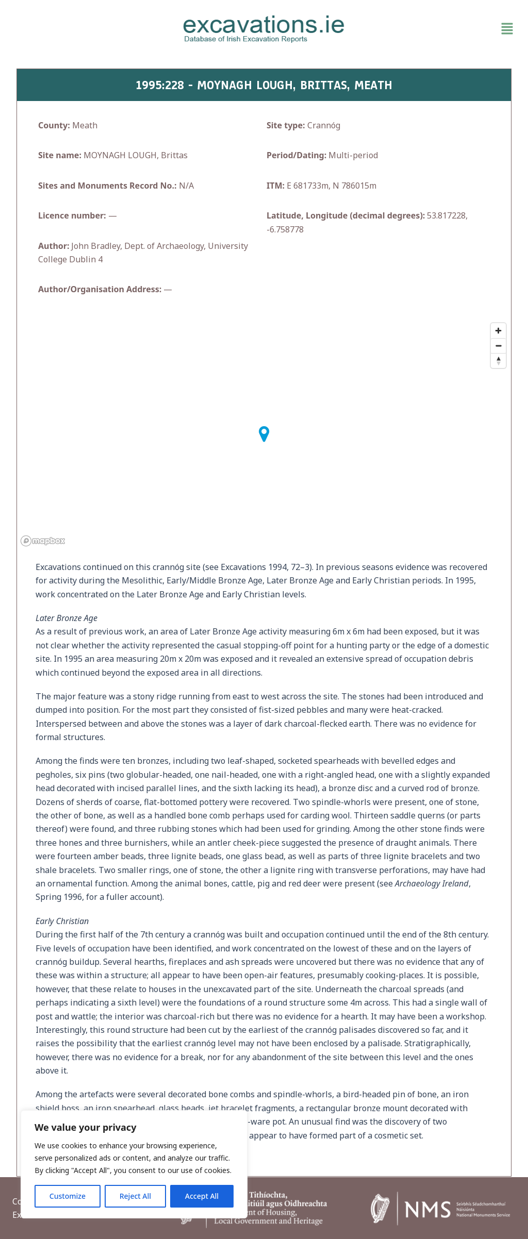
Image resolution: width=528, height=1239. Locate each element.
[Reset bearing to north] (498, 360)
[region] (134, 1164)
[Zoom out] (498, 345)
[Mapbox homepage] (42, 541)
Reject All (135, 1196)
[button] (436, 29)
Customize (68, 1196)
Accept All (202, 1196)
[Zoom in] (498, 330)
